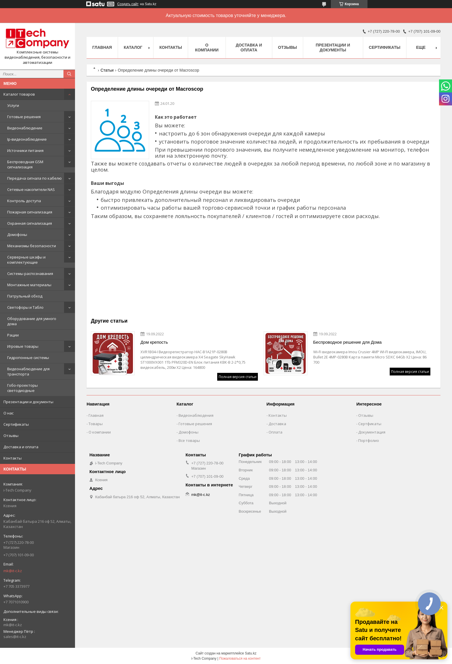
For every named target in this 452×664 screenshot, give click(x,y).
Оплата (275, 432)
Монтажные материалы (29, 284)
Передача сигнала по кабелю (34, 178)
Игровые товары (22, 346)
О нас (8, 413)
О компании (207, 47)
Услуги (13, 105)
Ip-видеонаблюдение (27, 139)
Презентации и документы (28, 401)
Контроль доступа (24, 200)
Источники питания (25, 150)
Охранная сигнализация (29, 223)
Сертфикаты (369, 423)
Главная (102, 47)
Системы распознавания (30, 273)
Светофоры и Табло (25, 307)
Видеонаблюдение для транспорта (28, 371)
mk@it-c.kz (12, 570)
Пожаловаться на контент (239, 658)
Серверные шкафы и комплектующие (26, 259)
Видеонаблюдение (24, 128)
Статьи (106, 70)
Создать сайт (128, 4)
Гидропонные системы (28, 357)
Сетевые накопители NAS (31, 189)
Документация (371, 432)
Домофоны (17, 234)
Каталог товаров (19, 94)
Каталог (133, 47)
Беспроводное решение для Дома (347, 342)
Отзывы (10, 435)
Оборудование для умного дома (31, 321)
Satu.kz (250, 653)
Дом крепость (154, 342)
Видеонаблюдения (196, 415)
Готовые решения (24, 116)
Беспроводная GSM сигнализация (25, 164)
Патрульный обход (24, 296)
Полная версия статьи (237, 376)
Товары (96, 423)
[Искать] (69, 74)
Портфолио (368, 440)
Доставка (277, 423)
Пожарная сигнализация (29, 212)
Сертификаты (16, 424)
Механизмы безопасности (31, 245)
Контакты (12, 458)
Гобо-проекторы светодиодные (22, 388)
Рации (13, 335)
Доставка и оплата (20, 446)
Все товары (189, 440)
